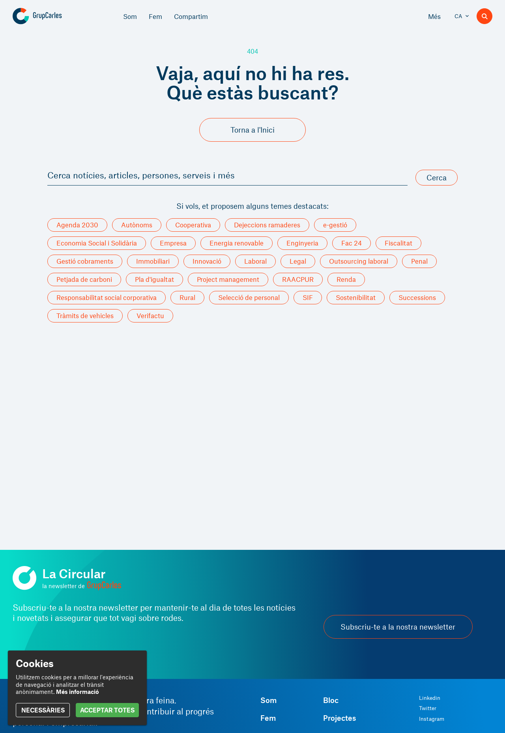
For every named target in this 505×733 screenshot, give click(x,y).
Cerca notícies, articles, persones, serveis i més (141, 175)
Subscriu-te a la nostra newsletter (397, 626)
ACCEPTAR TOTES (107, 710)
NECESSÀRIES (43, 710)
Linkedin (429, 698)
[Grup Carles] (51, 16)
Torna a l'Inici (252, 129)
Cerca (436, 177)
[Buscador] (484, 16)
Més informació (77, 691)
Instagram (431, 719)
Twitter (427, 708)
